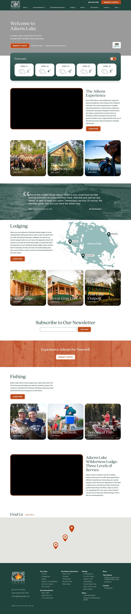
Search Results (88, 589)
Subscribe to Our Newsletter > (56, 46)
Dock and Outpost (47, 584)
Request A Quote (65, 357)
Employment (108, 588)
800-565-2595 (93, 2)
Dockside (65, 576)
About (26, 7)
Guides (43, 579)
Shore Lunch (66, 574)
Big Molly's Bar (67, 581)
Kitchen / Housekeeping (49, 581)
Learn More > (29, 515)
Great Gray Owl (46, 595)
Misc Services (45, 586)
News (117, 7)
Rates (83, 7)
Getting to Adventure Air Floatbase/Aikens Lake (111, 578)
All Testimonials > (95, 209)
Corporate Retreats (89, 595)
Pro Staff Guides (88, 576)
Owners (43, 574)
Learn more (17, 259)
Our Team (43, 571)
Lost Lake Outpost (47, 598)
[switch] (113, 58)
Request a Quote (111, 2)
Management (45, 576)
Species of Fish (88, 579)
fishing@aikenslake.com (21, 596)
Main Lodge (45, 593)
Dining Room (66, 579)
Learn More (93, 129)
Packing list (107, 582)
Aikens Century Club (89, 586)
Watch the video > (37, 46)
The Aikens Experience (58, 7)
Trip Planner (95, 7)
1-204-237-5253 (19, 590)
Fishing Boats (87, 581)
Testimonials (66, 584)
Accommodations (39, 7)
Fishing (73, 7)
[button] (71, 528)
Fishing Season (88, 574)
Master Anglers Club (89, 584)
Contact (107, 7)
